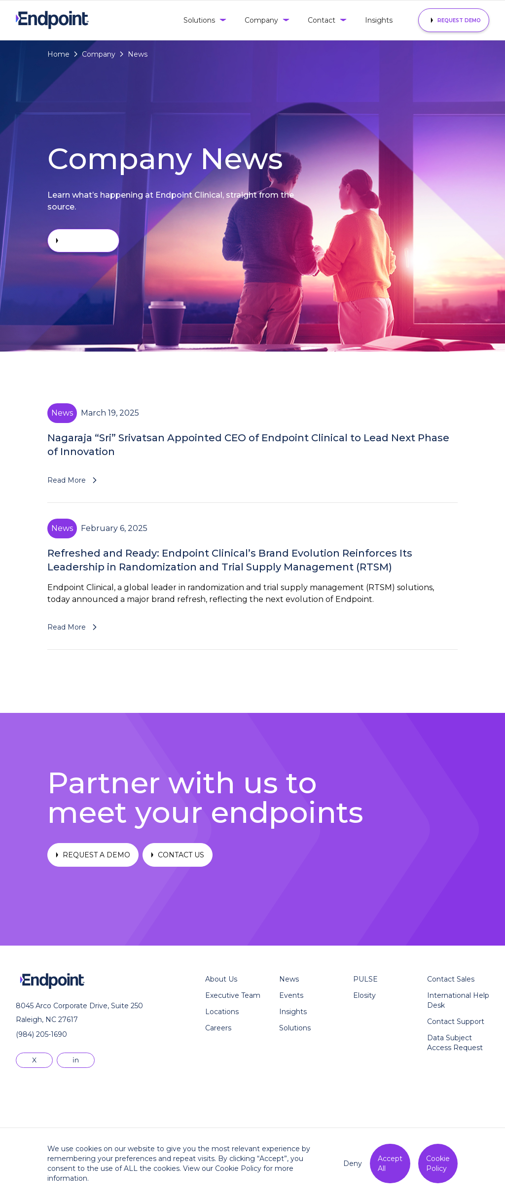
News (137, 54)
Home (58, 54)
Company (98, 54)
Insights (379, 20)
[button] (204, 20)
